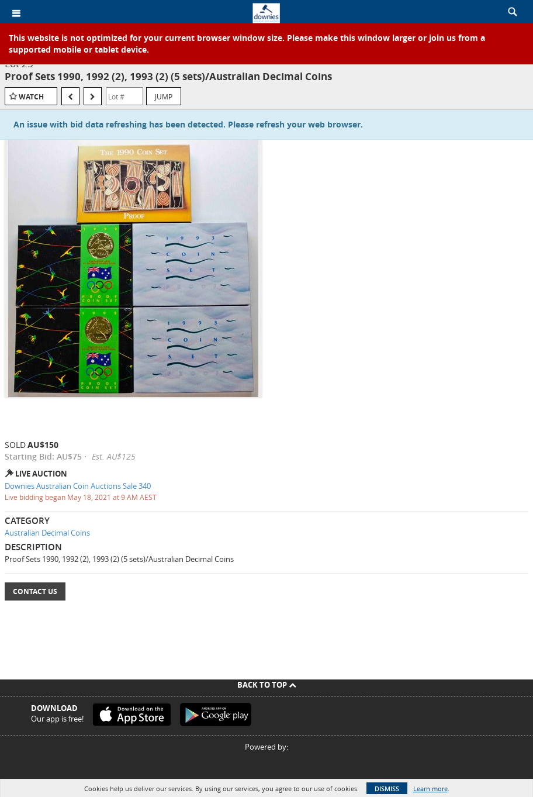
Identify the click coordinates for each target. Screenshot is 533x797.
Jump (163, 96)
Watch (31, 97)
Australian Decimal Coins (47, 532)
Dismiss (387, 788)
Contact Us (35, 591)
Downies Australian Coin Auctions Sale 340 (78, 486)
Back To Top (266, 684)
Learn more (430, 788)
